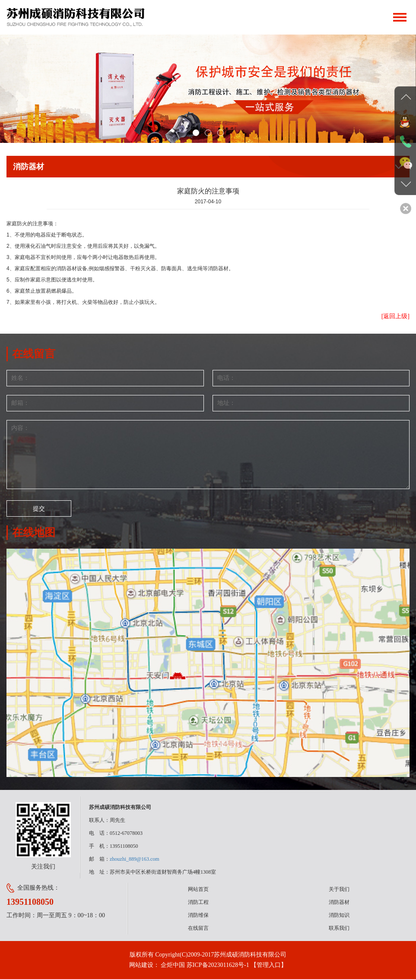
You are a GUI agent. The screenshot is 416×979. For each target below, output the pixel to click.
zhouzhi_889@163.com (134, 859)
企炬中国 (173, 965)
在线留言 (198, 928)
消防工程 (198, 902)
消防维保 (198, 915)
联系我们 (339, 928)
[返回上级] (395, 316)
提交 (39, 508)
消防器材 (339, 902)
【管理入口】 (269, 965)
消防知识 (339, 915)
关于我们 (339, 889)
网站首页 (198, 889)
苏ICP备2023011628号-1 (218, 965)
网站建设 (141, 965)
